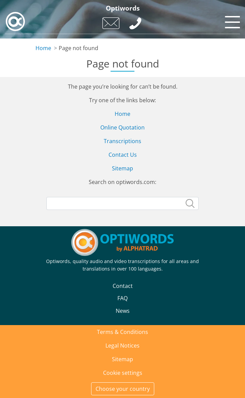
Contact (123, 286)
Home (43, 48)
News (123, 311)
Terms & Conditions (122, 332)
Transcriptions (122, 141)
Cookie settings (122, 373)
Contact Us (123, 154)
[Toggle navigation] (231, 20)
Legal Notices (122, 345)
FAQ (122, 298)
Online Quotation (122, 127)
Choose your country (123, 389)
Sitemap (122, 168)
